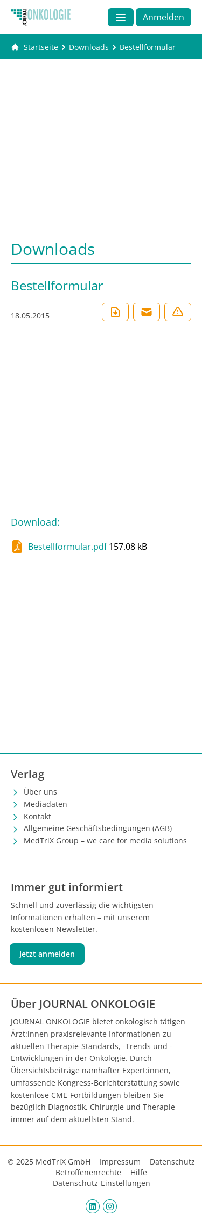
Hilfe (138, 1172)
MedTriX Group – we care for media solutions (105, 840)
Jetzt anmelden (47, 954)
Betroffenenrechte (88, 1172)
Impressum (120, 1161)
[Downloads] (89, 47)
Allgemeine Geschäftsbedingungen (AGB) (98, 828)
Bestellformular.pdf (67, 546)
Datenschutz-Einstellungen (101, 1183)
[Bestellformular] (148, 47)
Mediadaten (45, 804)
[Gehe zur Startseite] (34, 47)
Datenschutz (172, 1161)
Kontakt (37, 816)
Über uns (40, 792)
